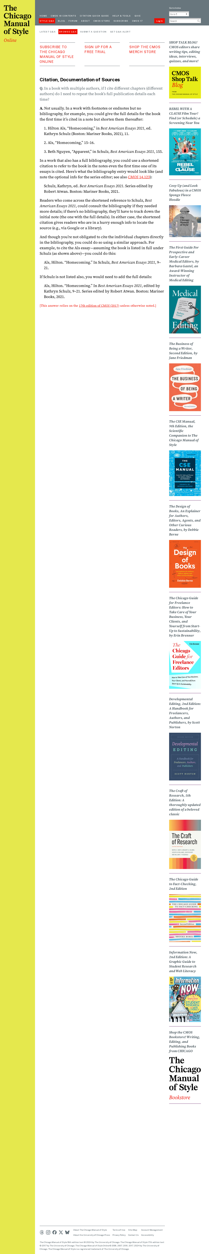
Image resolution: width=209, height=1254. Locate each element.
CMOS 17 (137, 21)
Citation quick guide (94, 15)
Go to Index (175, 8)
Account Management (152, 1230)
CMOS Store (101, 21)
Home (43, 15)
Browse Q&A (68, 31)
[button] (186, 14)
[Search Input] (185, 20)
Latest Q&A (48, 31)
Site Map (132, 1230)
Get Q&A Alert (120, 31)
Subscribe (121, 21)
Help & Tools (121, 15)
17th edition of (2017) (99, 305)
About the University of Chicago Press (91, 1235)
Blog (61, 21)
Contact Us (133, 1235)
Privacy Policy (119, 1235)
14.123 (139, 177)
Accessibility (147, 1235)
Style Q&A (47, 21)
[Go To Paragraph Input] (179, 13)
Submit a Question (93, 31)
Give (138, 15)
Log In (159, 21)
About (85, 21)
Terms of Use (118, 1230)
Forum (73, 21)
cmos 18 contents (63, 15)
